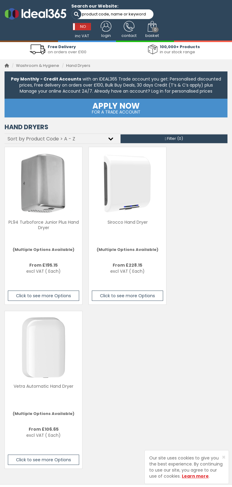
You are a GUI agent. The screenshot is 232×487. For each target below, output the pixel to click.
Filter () (174, 137)
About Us (129, 394)
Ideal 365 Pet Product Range (141, 382)
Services (129, 361)
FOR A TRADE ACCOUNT (116, 106)
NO (154, 10)
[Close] (224, 457)
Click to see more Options (39, 294)
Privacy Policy (192, 379)
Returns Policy (192, 370)
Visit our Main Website (142, 351)
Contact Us (189, 351)
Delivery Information (198, 361)
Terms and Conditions (200, 388)
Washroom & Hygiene (37, 63)
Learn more (195, 476)
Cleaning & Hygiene (140, 370)
